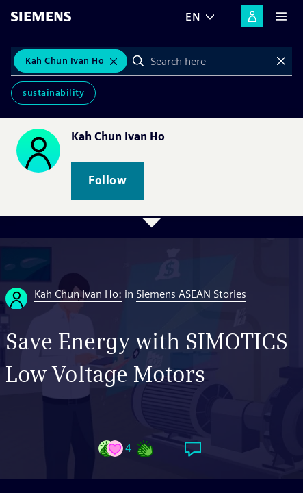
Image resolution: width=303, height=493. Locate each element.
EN (192, 16)
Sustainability (53, 93)
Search (138, 61)
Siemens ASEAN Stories (191, 294)
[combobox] (209, 61)
